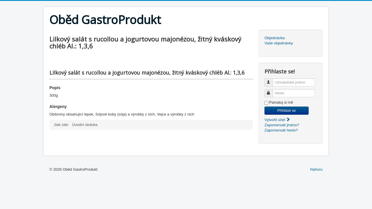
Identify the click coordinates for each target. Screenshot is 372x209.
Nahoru (316, 169)
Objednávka (274, 38)
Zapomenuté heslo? (281, 130)
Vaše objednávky (278, 43)
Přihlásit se (286, 110)
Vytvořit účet (277, 120)
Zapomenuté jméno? (281, 125)
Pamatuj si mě (281, 102)
